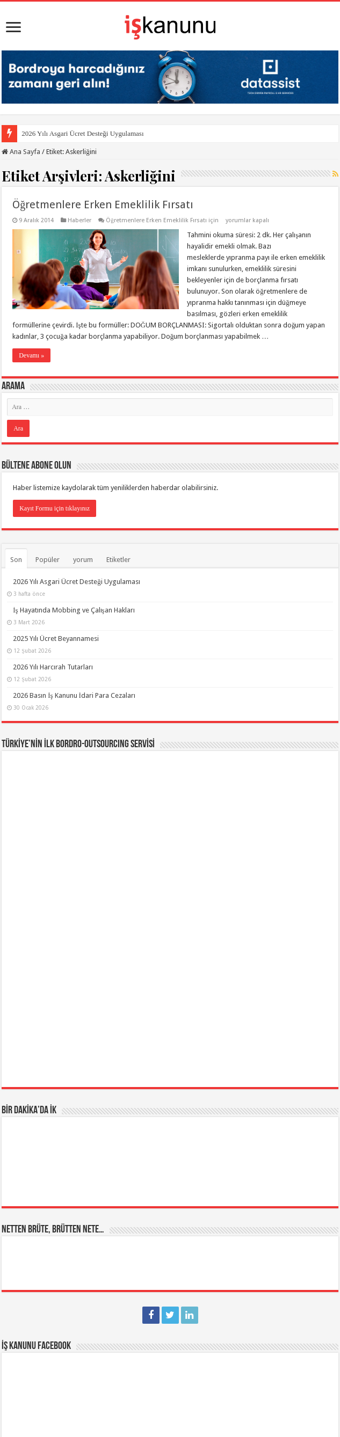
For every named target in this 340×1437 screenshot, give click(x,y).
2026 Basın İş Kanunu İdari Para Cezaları (74, 695)
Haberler (79, 220)
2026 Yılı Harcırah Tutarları (53, 667)
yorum (83, 560)
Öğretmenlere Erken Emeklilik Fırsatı (102, 204)
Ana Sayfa (21, 152)
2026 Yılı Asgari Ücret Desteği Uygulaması (82, 133)
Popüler (47, 560)
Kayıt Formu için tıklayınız (54, 508)
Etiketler (118, 560)
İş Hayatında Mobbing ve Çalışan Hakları (73, 610)
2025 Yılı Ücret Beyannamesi (56, 638)
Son (16, 560)
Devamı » (31, 355)
